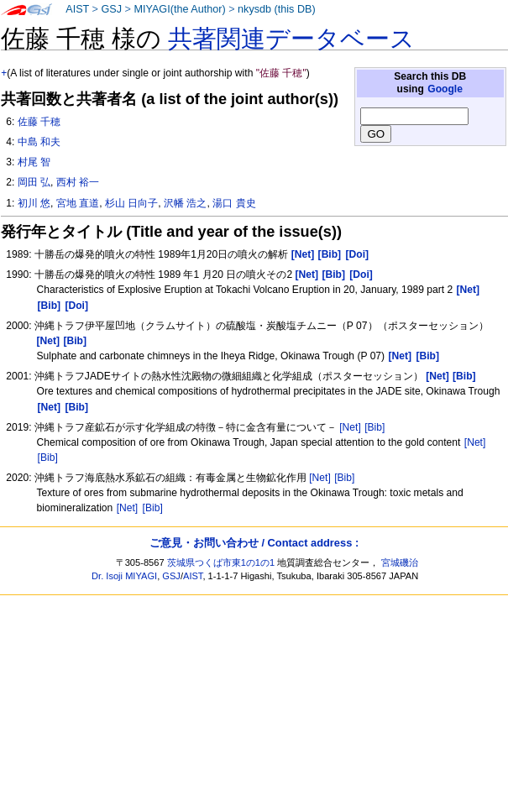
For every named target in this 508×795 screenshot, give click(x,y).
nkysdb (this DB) (277, 9)
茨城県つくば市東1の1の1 (221, 562)
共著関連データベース (291, 38)
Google (445, 89)
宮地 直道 (77, 203)
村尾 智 (34, 162)
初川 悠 (34, 203)
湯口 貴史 (233, 203)
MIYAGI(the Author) (179, 9)
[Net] (350, 427)
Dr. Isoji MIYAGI (124, 576)
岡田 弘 (34, 182)
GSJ (111, 9)
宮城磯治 (399, 562)
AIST (77, 9)
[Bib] (374, 427)
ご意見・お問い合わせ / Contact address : (254, 542)
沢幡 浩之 (185, 203)
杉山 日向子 (131, 203)
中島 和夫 (39, 142)
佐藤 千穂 (39, 122)
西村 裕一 (77, 182)
